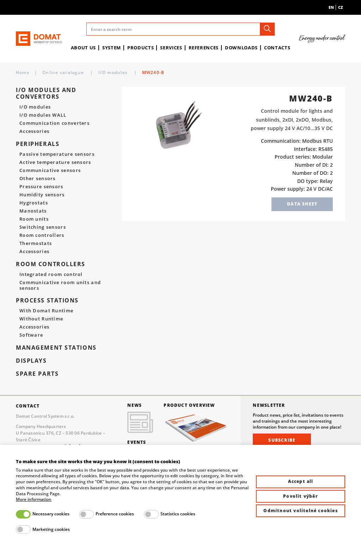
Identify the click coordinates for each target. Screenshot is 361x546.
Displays (31, 360)
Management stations (56, 347)
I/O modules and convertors (132, 72)
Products (140, 47)
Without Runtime (41, 319)
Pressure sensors (41, 187)
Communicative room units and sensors (60, 285)
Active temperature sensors (55, 162)
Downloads (241, 47)
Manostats (33, 211)
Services (171, 47)
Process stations (47, 300)
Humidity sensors (42, 195)
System (111, 47)
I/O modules (195, 72)
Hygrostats (33, 203)
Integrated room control (51, 274)
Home (23, 72)
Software (31, 335)
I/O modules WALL (43, 115)
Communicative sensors (50, 170)
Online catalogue (63, 72)
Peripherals (37, 144)
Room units (34, 219)
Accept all (300, 481)
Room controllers (42, 235)
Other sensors (37, 179)
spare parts (37, 373)
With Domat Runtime (46, 311)
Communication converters (54, 123)
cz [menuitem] (340, 7)
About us (83, 47)
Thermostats (35, 243)
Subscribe (281, 440)
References (204, 47)
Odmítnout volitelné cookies (300, 511)
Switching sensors (42, 227)
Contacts (277, 47)
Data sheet (302, 204)
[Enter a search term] (180, 29)
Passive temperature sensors (56, 154)
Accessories (34, 131)
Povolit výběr (300, 496)
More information (33, 499)
